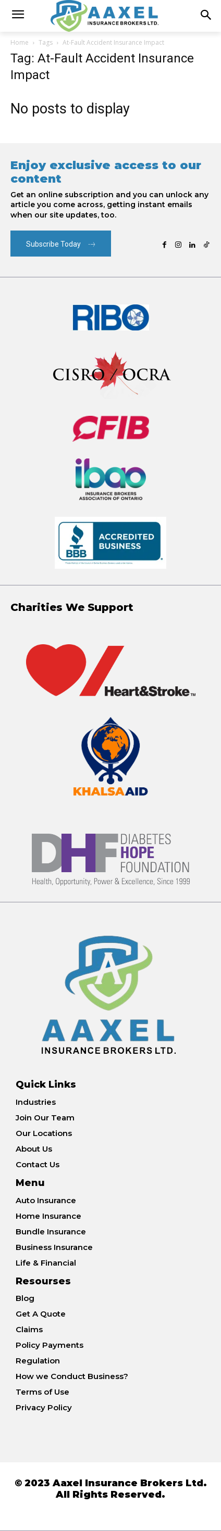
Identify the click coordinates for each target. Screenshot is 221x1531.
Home (19, 42)
